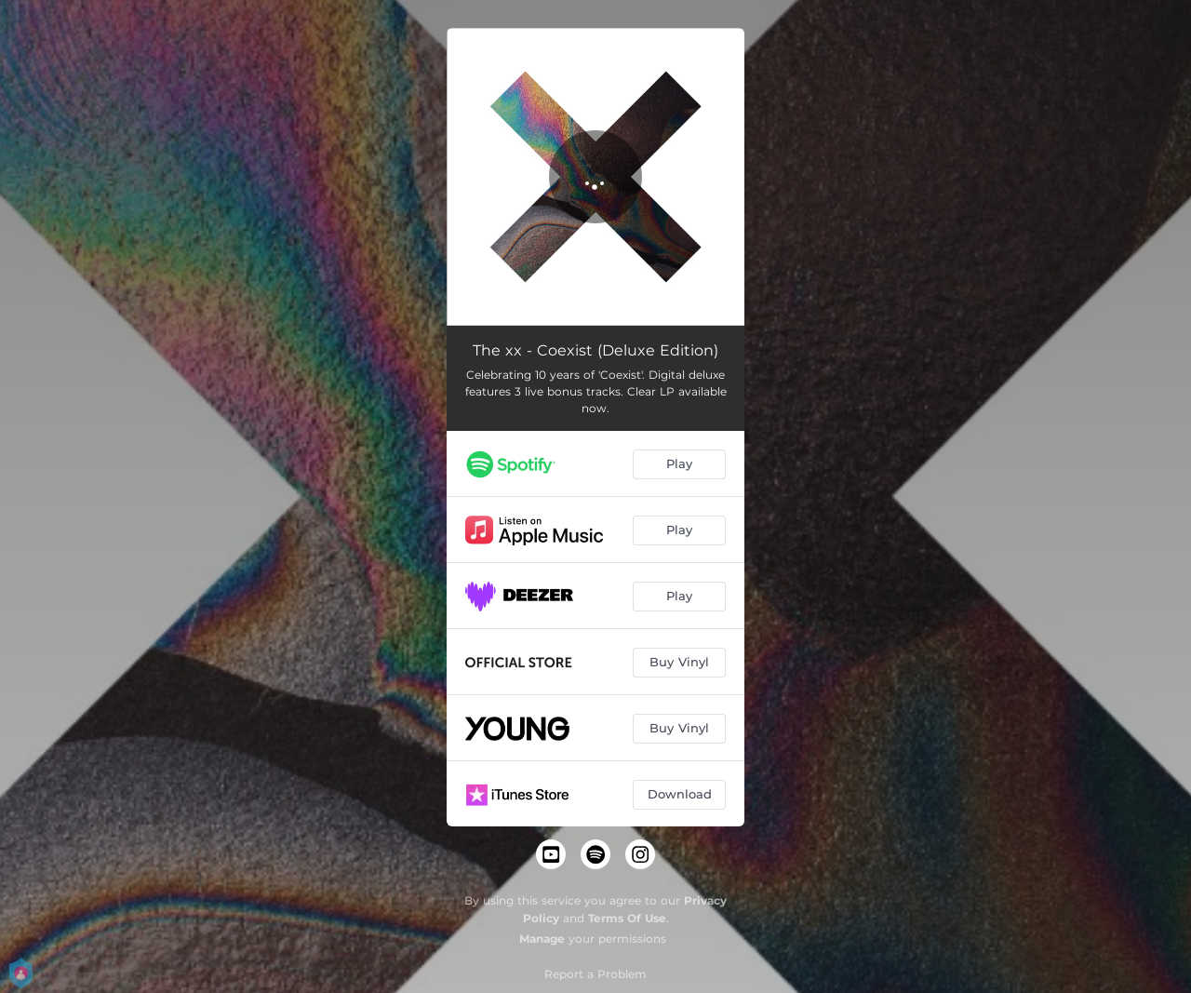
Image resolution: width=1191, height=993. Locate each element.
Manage (542, 939)
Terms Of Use (627, 918)
